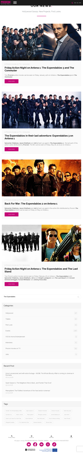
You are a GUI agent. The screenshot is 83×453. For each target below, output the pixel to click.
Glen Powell (67, 418)
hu (77, 2)
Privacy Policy (11, 436)
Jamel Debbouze (55, 414)
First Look (41, 324)
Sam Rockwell (40, 418)
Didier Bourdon (67, 410)
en (75, 2)
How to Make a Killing (54, 418)
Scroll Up (31, 436)
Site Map (51, 436)
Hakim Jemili (19, 414)
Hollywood (41, 313)
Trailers (41, 319)
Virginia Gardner (37, 422)
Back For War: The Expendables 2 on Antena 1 (31, 203)
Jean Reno (66, 414)
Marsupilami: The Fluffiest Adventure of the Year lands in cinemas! (41, 392)
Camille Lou (9, 414)
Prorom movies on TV (41, 348)
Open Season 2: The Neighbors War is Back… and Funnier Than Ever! (41, 384)
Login (71, 436)
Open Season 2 (30, 410)
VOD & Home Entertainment (41, 336)
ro (80, 2)
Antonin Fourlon (55, 410)
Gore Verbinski (29, 418)
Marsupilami (30, 414)
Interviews (41, 342)
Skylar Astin (49, 422)
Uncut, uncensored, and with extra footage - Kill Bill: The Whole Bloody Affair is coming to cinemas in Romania (41, 375)
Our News (41, 6)
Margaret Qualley (10, 422)
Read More (11, 81)
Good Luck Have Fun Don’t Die (13, 418)
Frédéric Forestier (42, 410)
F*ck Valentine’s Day (24, 422)
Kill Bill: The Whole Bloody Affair (14, 410)
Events (41, 330)
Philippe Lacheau (42, 414)
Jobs (41, 354)
